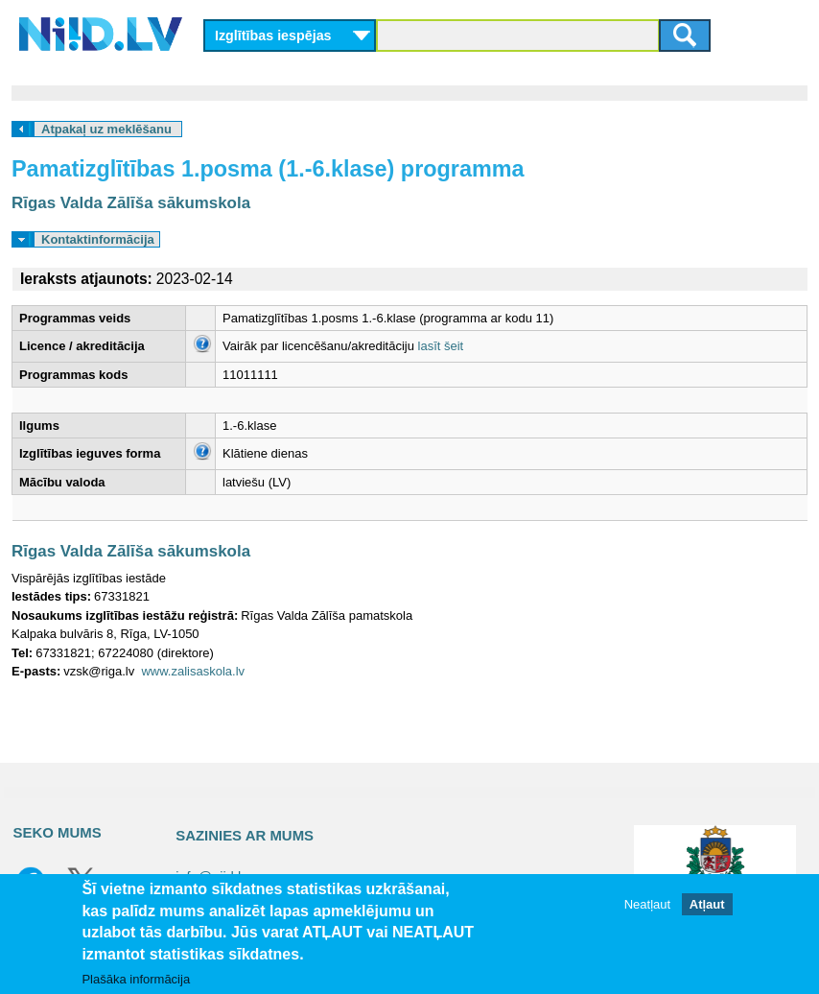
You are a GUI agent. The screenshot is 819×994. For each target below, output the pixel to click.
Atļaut (707, 904)
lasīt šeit (441, 346)
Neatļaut (647, 904)
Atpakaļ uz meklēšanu (106, 129)
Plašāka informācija (136, 979)
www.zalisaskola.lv (193, 671)
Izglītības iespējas (273, 35)
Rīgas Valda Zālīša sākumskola (131, 203)
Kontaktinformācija (97, 239)
